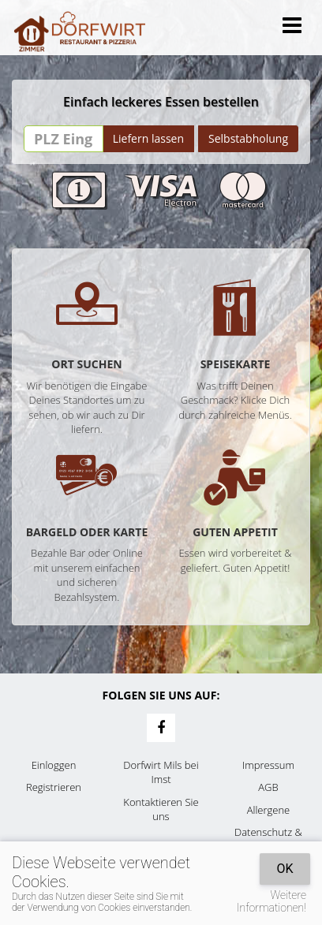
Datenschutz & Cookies (268, 839)
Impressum (268, 765)
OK (284, 868)
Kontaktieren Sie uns (160, 809)
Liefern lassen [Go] (148, 138)
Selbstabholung (248, 138)
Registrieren (53, 787)
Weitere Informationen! (271, 901)
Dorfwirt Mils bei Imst (160, 772)
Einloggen (54, 765)
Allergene (268, 810)
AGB (268, 787)
